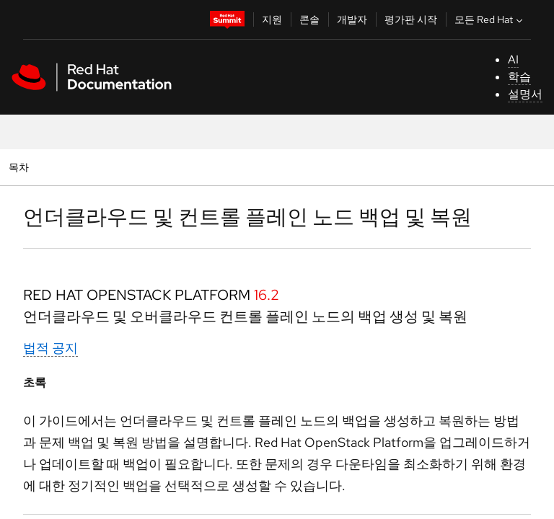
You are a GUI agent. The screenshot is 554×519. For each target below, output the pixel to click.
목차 (20, 167)
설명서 (525, 94)
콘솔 (309, 19)
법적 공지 (50, 348)
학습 (519, 76)
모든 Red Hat (490, 19)
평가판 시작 (410, 19)
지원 (272, 19)
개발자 (352, 19)
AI (513, 59)
